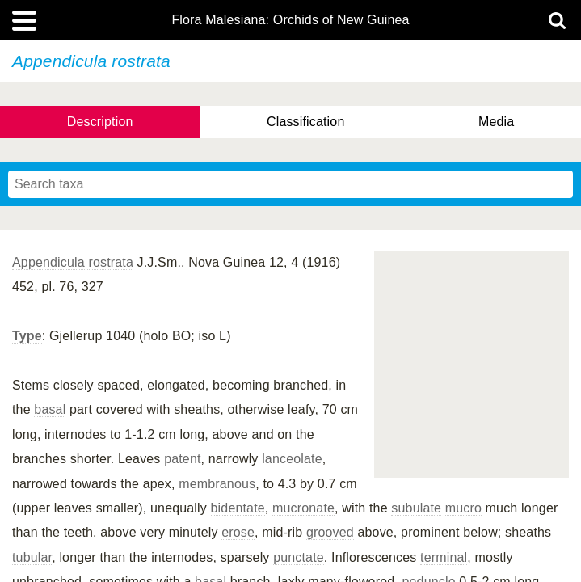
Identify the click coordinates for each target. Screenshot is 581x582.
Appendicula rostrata (72, 262)
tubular (32, 557)
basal (49, 409)
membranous (217, 484)
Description (100, 122)
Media (496, 122)
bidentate (238, 508)
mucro (463, 508)
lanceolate (292, 459)
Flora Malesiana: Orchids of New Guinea (290, 20)
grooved (330, 532)
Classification (306, 122)
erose (238, 532)
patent (182, 459)
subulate (416, 508)
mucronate (303, 508)
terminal (443, 557)
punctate (298, 557)
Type (27, 336)
